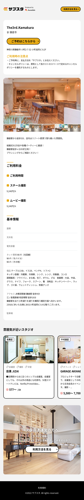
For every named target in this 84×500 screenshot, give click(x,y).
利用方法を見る (71, 9)
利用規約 (42, 488)
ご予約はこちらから (23, 41)
